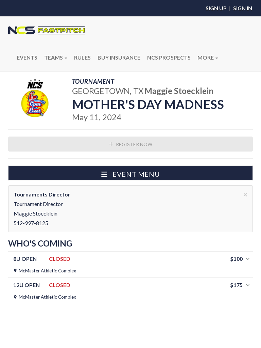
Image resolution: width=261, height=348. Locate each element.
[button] (130, 172)
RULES (82, 57)
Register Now (130, 144)
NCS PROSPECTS (169, 57)
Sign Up (216, 8)
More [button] (207, 57)
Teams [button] (55, 57)
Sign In (242, 8)
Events (27, 57)
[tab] (130, 265)
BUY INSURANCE (119, 57)
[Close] (245, 194)
